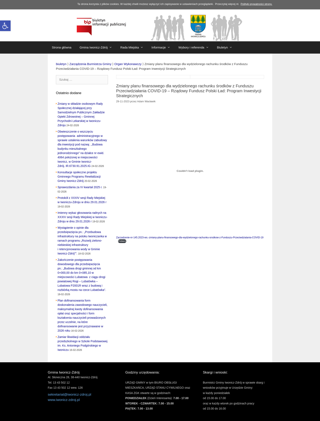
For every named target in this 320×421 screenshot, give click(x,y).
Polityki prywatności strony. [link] (256, 4)
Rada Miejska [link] (133, 47)
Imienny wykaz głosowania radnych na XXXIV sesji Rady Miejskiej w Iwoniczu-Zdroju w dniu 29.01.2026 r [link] (82, 217)
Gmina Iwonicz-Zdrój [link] (98, 47)
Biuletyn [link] (226, 47)
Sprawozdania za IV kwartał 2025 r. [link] (80, 187)
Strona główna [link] (61, 47)
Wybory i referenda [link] (195, 47)
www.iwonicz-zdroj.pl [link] (64, 400)
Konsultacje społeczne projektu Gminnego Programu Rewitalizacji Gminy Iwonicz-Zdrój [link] (79, 176)
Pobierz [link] (122, 241)
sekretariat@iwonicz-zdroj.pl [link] (69, 394)
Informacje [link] (162, 47)
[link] (5, 25)
